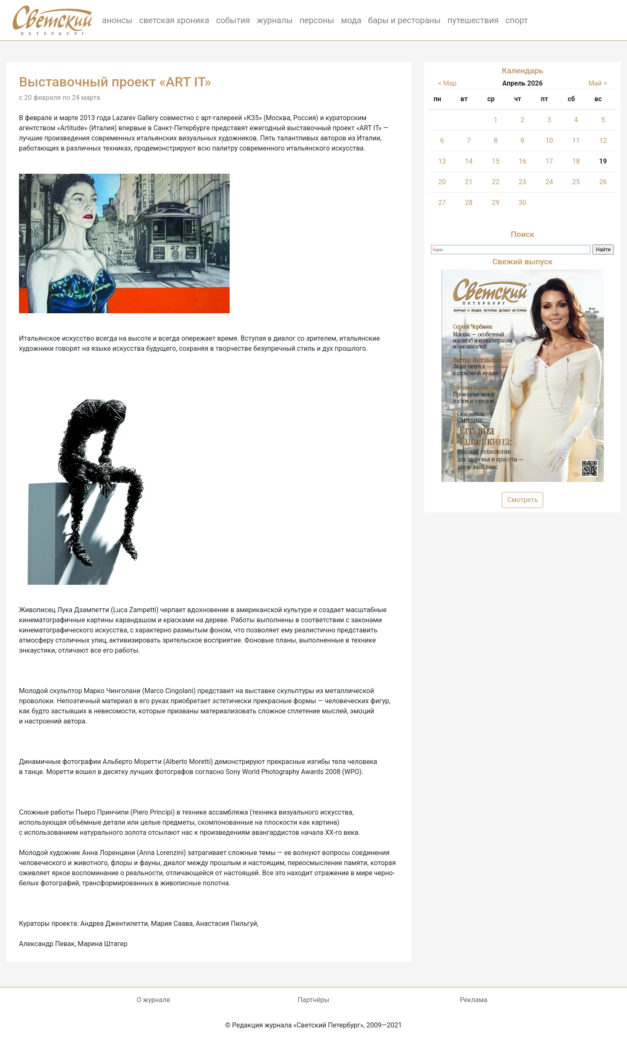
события (233, 20)
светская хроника (174, 20)
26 (603, 182)
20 (442, 182)
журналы (275, 20)
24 (549, 182)
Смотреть (522, 500)
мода (351, 20)
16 (522, 161)
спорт (516, 20)
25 (576, 182)
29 (495, 203)
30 (522, 203)
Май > (597, 83)
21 (469, 182)
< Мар (447, 83)
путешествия (472, 20)
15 (495, 161)
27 (442, 203)
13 (442, 161)
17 (549, 161)
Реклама (474, 1000)
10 (549, 141)
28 (469, 203)
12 (603, 141)
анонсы (117, 20)
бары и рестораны (404, 20)
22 (495, 182)
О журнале (153, 1000)
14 (469, 161)
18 (576, 161)
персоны (317, 20)
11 (576, 141)
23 (522, 182)
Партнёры (313, 1000)
